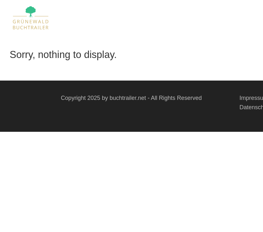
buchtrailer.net (128, 98)
